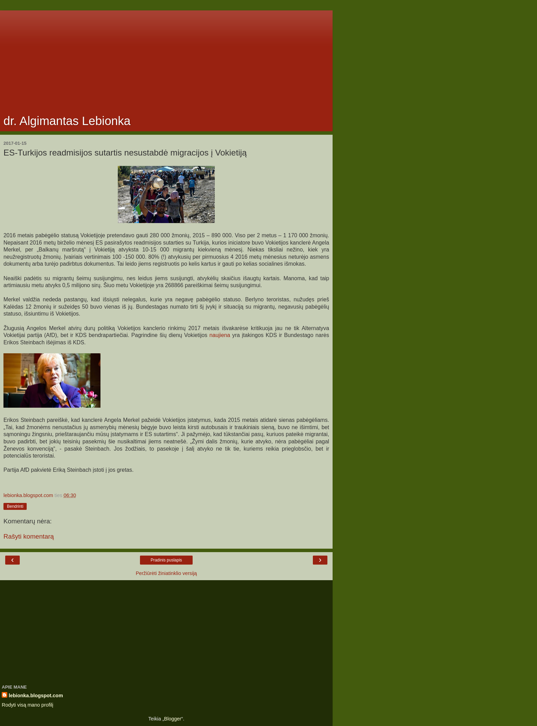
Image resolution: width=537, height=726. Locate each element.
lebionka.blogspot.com (36, 695)
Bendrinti (15, 506)
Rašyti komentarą (28, 536)
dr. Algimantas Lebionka (67, 120)
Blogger (173, 718)
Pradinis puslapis (166, 560)
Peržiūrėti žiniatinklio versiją (166, 573)
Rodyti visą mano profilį (27, 705)
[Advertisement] (166, 58)
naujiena (218, 335)
